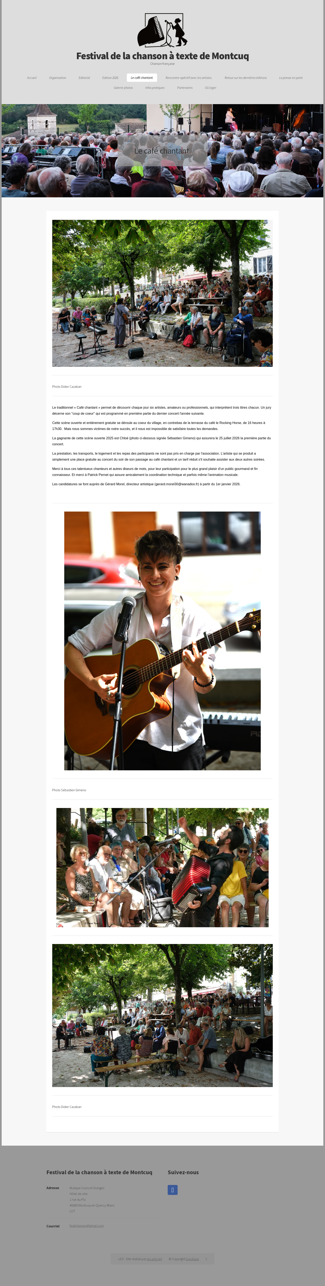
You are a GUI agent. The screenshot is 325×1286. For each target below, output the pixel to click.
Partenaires (185, 87)
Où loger (210, 87)
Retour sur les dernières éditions (246, 78)
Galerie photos (123, 87)
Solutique (192, 1259)
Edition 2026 (110, 78)
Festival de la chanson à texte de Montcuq (162, 51)
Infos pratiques (155, 87)
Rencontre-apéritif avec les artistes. (189, 78)
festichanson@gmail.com (87, 1225)
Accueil (32, 78)
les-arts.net (154, 1259)
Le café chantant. (142, 78)
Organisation (57, 78)
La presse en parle (291, 78)
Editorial (84, 78)
